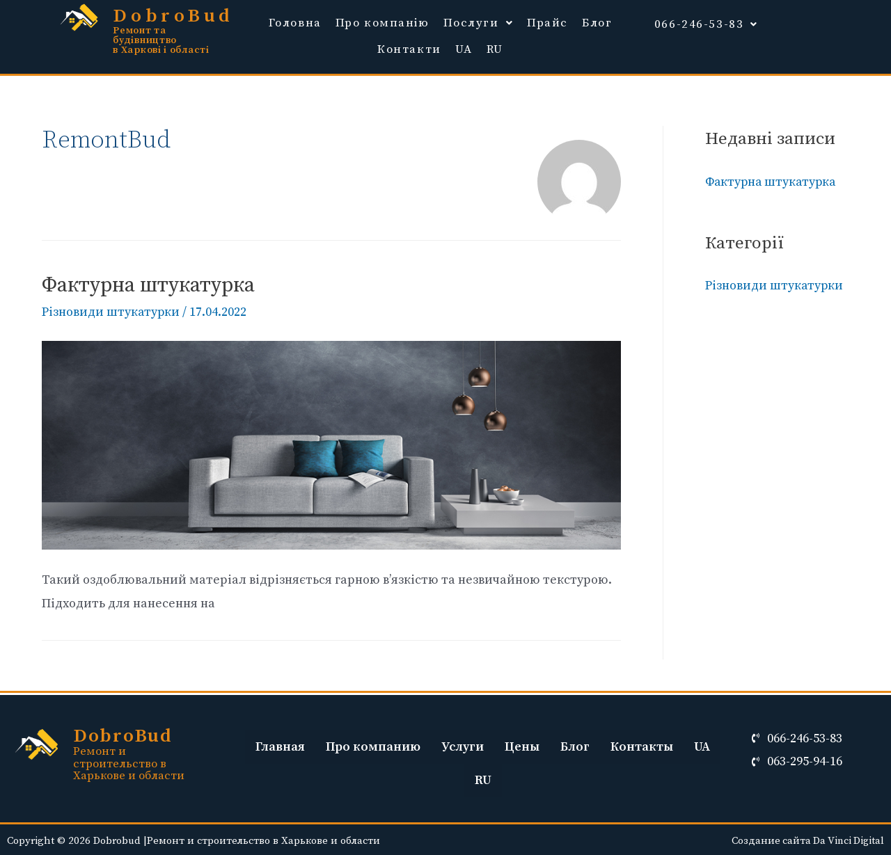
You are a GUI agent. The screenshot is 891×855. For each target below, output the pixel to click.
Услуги (462, 745)
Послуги (478, 22)
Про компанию (373, 745)
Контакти (409, 48)
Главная (280, 745)
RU (495, 48)
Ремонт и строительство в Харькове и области (129, 761)
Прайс (547, 22)
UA (464, 48)
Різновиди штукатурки (111, 311)
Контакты (641, 745)
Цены (522, 745)
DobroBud (174, 16)
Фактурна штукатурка (148, 284)
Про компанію (382, 22)
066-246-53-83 (706, 22)
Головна (295, 22)
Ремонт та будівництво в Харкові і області (161, 40)
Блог (597, 22)
